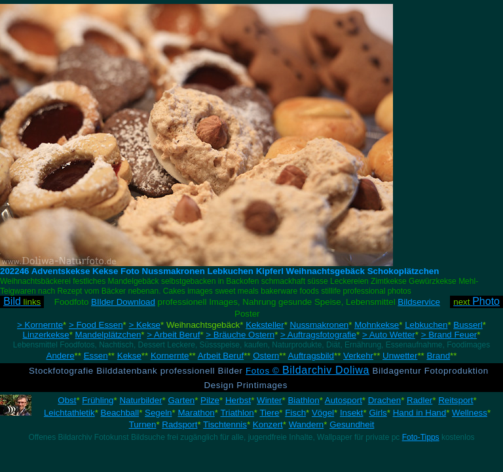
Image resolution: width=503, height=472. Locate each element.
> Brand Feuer (449, 335)
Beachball (120, 413)
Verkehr (358, 356)
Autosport (343, 400)
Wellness (469, 413)
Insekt (351, 413)
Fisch (295, 413)
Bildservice (418, 302)
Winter (269, 400)
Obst (67, 400)
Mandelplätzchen (108, 335)
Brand (438, 356)
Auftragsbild (311, 356)
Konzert (268, 424)
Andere (61, 356)
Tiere (269, 413)
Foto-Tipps (420, 437)
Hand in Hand (420, 413)
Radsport (179, 424)
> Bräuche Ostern (240, 335)
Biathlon (303, 400)
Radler (419, 400)
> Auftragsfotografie (318, 335)
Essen (96, 356)
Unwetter (399, 356)
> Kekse (144, 325)
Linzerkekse (46, 335)
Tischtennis (225, 424)
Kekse (129, 356)
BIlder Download (123, 302)
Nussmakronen (319, 325)
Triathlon (236, 413)
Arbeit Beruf (221, 356)
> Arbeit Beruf (173, 335)
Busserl (467, 325)
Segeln (158, 413)
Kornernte (170, 356)
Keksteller (265, 325)
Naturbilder (140, 400)
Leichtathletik (69, 413)
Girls (377, 413)
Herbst (238, 400)
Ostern (266, 356)
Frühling (97, 400)
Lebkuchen (426, 325)
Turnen (143, 424)
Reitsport (455, 400)
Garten (181, 400)
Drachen (384, 400)
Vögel (323, 413)
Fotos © (307, 371)
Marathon (195, 413)
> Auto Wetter (388, 335)
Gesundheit (351, 424)
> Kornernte (40, 325)
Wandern (306, 424)
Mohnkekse (376, 325)
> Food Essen (96, 325)
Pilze (209, 400)
